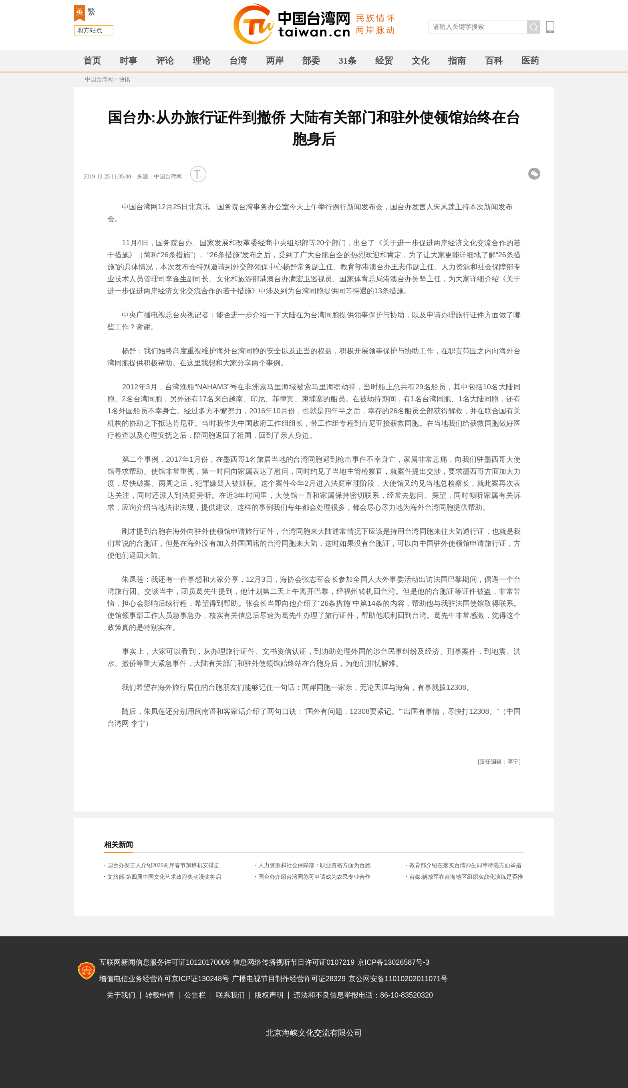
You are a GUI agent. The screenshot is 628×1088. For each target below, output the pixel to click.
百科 (494, 61)
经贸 (384, 61)
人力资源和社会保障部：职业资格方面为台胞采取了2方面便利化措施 (314, 866)
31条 (347, 61)
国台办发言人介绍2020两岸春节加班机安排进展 (163, 866)
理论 (201, 61)
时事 (128, 61)
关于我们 (121, 995)
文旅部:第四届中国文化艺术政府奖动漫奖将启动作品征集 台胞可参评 (164, 877)
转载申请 (159, 995)
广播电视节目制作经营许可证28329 (289, 978)
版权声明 (269, 995)
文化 (420, 61)
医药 (530, 61)
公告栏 (195, 995)
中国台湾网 (99, 79)
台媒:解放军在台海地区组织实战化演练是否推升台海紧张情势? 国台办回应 (466, 877)
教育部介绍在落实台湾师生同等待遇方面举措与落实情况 (465, 866)
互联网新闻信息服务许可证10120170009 (164, 962)
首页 (92, 61)
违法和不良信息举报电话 (516, 971)
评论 (165, 61)
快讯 (124, 79)
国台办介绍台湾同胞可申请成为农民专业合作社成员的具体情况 (314, 877)
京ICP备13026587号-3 (393, 962)
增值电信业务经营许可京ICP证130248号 (164, 978)
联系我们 (230, 995)
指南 (457, 61)
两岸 (275, 61)
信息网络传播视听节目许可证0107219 (293, 962)
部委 (311, 61)
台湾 (238, 61)
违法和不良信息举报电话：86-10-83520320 (363, 995)
